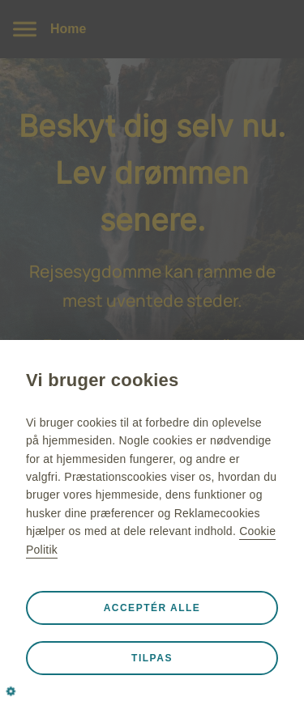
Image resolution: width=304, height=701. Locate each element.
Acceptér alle (152, 608)
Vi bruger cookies (102, 380)
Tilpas (152, 658)
